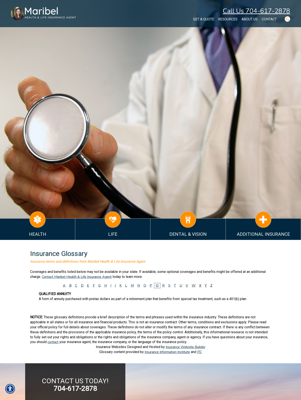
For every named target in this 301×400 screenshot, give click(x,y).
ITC (199, 352)
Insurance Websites (111, 347)
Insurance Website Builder (185, 347)
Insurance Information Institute (167, 352)
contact (53, 342)
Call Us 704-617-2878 (256, 11)
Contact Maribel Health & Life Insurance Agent (77, 276)
